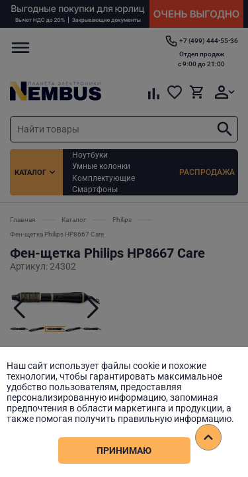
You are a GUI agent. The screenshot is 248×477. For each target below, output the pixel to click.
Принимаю (124, 450)
